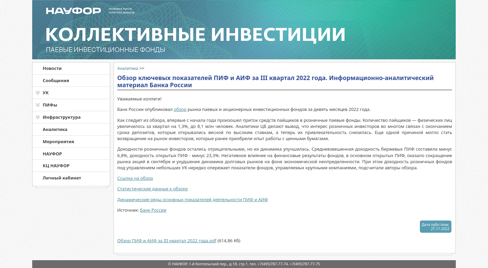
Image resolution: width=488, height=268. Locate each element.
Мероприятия (58, 141)
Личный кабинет (62, 178)
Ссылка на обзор (135, 178)
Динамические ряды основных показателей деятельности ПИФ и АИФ (192, 199)
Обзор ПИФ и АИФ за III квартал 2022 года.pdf (166, 240)
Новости (52, 68)
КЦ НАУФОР (56, 165)
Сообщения (56, 80)
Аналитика (55, 129)
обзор (180, 109)
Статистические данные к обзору (152, 189)
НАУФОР (52, 154)
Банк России (153, 210)
